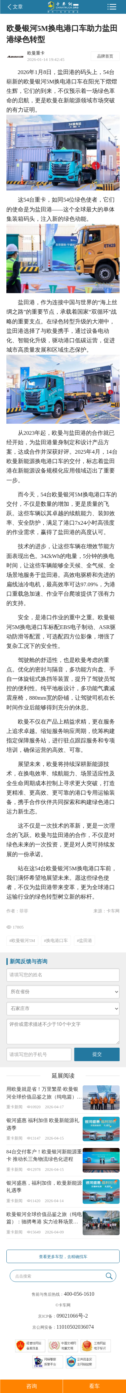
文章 (18, 6)
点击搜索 (23, 1276)
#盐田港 (84, 940)
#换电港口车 (56, 940)
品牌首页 (105, 56)
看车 (94, 1386)
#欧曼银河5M (22, 940)
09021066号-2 (72, 1316)
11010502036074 (75, 1327)
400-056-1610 (79, 1294)
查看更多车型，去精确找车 (63, 1256)
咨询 (31, 1386)
